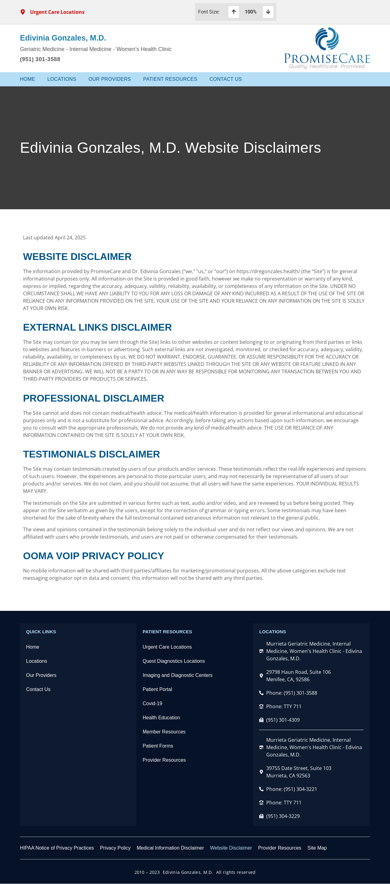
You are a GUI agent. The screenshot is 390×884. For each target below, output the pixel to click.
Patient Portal (157, 689)
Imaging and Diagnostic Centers (177, 675)
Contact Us (225, 79)
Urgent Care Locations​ (167, 647)
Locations (61, 79)
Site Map (317, 848)
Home (27, 79)
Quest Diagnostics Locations (173, 661)
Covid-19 (152, 703)
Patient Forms (157, 745)
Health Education (161, 717)
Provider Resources (164, 760)
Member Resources (163, 731)
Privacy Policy (115, 848)
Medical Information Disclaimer (170, 848)
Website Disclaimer (231, 848)
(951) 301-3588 (40, 59)
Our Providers (109, 79)
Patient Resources (170, 79)
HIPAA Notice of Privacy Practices (57, 848)
